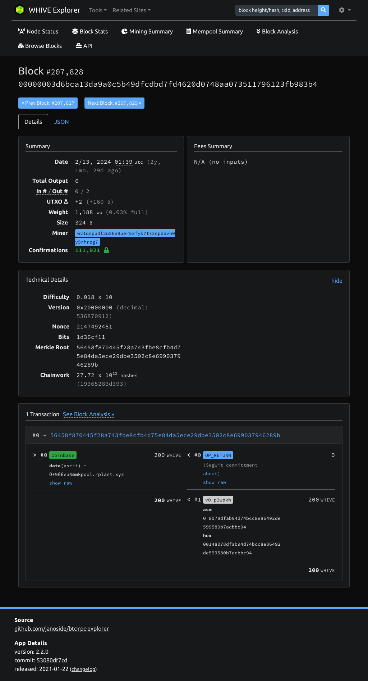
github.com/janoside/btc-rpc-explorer (61, 628)
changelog (83, 669)
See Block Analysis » (88, 414)
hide (336, 280)
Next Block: (114, 103)
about (210, 473)
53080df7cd (52, 660)
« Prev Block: (48, 103)
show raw (60, 483)
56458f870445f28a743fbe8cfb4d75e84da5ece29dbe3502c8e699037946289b (165, 435)
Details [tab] (33, 121)
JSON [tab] (61, 121)
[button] (98, 10)
